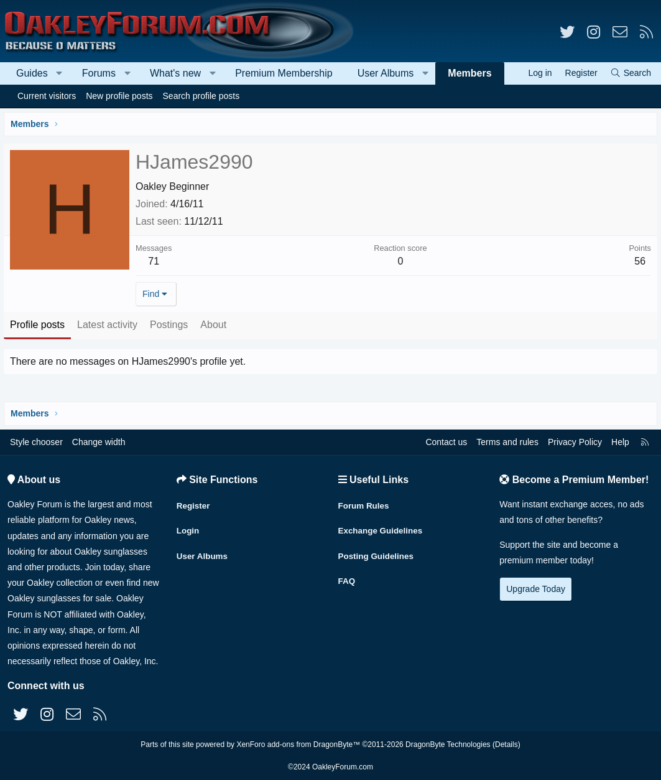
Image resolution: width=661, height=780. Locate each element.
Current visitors (46, 96)
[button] (59, 73)
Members (469, 73)
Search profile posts (201, 96)
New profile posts (119, 96)
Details (506, 744)
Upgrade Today (535, 589)
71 (156, 261)
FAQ (347, 576)
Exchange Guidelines (382, 527)
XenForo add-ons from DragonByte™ (298, 744)
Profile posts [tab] (39, 324)
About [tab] (216, 324)
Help (620, 442)
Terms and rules (507, 442)
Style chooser (36, 442)
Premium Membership (283, 73)
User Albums (386, 73)
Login (188, 527)
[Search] (630, 73)
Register (194, 503)
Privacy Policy (575, 442)
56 (637, 261)
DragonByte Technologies (448, 744)
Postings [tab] (171, 324)
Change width (99, 442)
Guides (32, 73)
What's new (175, 73)
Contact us (446, 442)
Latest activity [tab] (110, 324)
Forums (99, 73)
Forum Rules (365, 503)
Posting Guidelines (377, 552)
